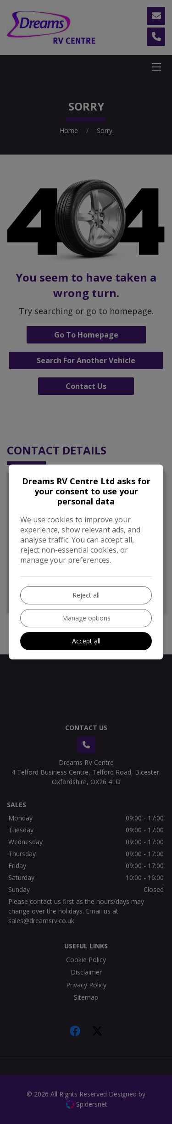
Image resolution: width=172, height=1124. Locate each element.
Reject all (86, 595)
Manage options (86, 618)
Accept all (86, 641)
